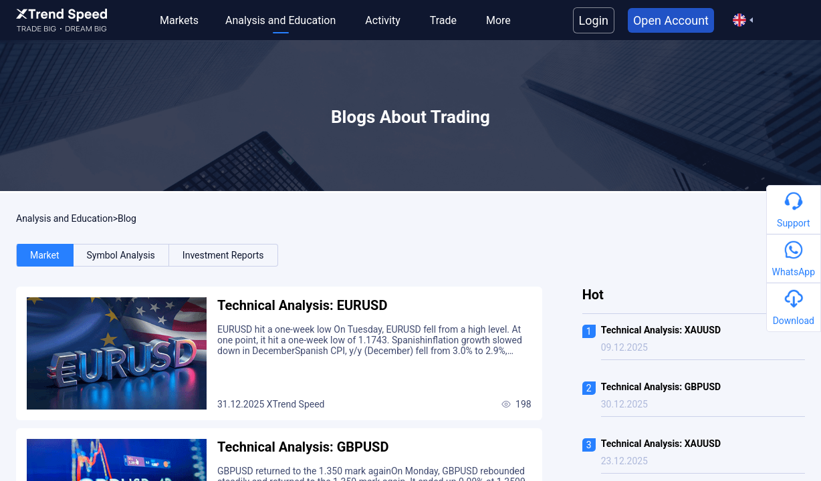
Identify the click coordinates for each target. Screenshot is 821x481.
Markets (179, 20)
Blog (127, 218)
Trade (443, 20)
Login (593, 20)
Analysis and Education (280, 20)
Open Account (671, 20)
